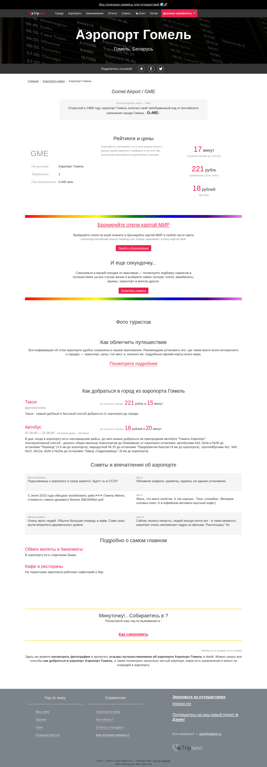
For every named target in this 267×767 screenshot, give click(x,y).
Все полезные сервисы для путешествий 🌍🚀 (133, 4)
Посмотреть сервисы (133, 290)
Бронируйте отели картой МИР (134, 225)
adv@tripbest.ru (210, 734)
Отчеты (112, 13)
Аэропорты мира (54, 81)
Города (59, 13)
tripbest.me (181, 704)
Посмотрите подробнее (133, 363)
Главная (33, 81)
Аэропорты (74, 13)
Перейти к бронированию (133, 248)
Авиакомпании (94, 13)
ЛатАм (154, 13)
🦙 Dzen (140, 13)
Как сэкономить (133, 634)
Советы (126, 13)
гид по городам (161, 760)
